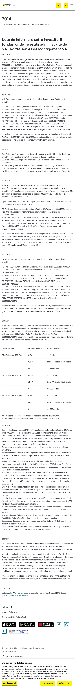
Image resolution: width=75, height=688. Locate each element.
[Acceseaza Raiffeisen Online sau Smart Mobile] (58, 5)
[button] (71, 5)
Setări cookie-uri (9, 683)
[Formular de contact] (66, 5)
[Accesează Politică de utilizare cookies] (12, 656)
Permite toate (48, 683)
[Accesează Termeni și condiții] (9, 651)
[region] (37, 673)
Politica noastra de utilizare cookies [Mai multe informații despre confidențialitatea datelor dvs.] (41, 678)
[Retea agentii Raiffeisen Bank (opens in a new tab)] (14, 617)
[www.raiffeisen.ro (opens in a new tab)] (9, 612)
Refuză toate (64, 683)
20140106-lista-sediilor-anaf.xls (15, 596)
